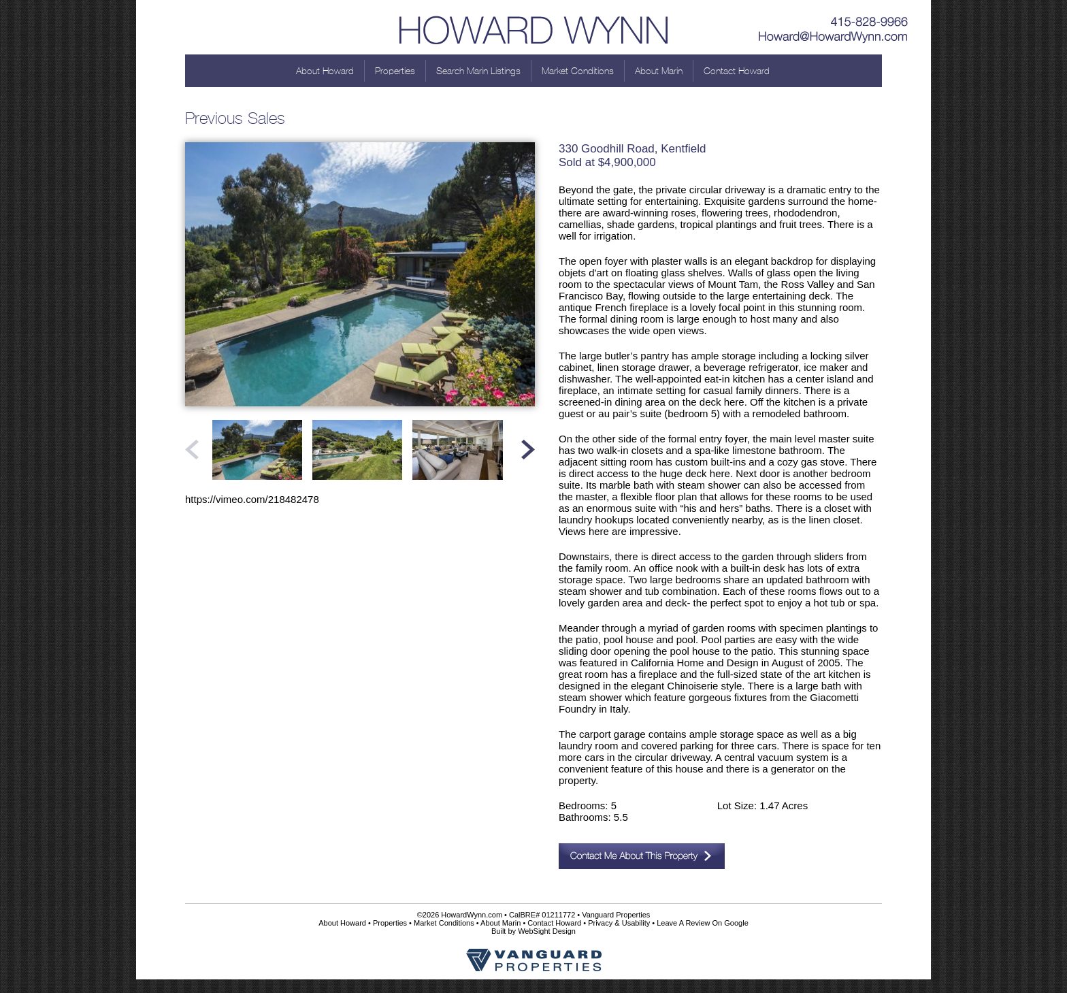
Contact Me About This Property (642, 856)
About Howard (325, 70)
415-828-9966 (833, 17)
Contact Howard (737, 70)
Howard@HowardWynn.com (833, 37)
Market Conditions (578, 70)
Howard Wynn (533, 27)
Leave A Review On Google (703, 923)
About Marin (659, 70)
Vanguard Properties (616, 915)
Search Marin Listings (478, 70)
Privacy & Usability (619, 923)
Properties (395, 70)
